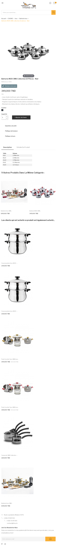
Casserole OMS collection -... (9, 455)
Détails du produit (23, 147)
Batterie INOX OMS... (35, 211)
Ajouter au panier (21, 117)
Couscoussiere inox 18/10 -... (9, 263)
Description (7, 147)
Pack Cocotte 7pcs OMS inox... (10, 359)
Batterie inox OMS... (6, 211)
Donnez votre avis (9, 86)
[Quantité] (3, 117)
